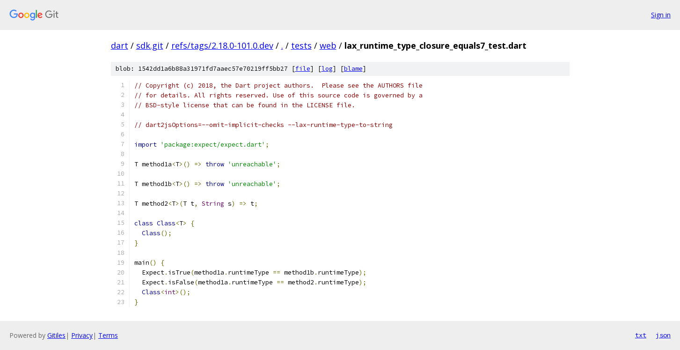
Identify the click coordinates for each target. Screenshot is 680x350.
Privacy (82, 335)
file (302, 69)
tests (301, 45)
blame (353, 69)
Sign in (661, 14)
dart (119, 45)
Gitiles (56, 335)
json (663, 335)
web (328, 45)
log (327, 69)
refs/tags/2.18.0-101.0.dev (222, 45)
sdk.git (149, 45)
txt (640, 335)
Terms (108, 335)
